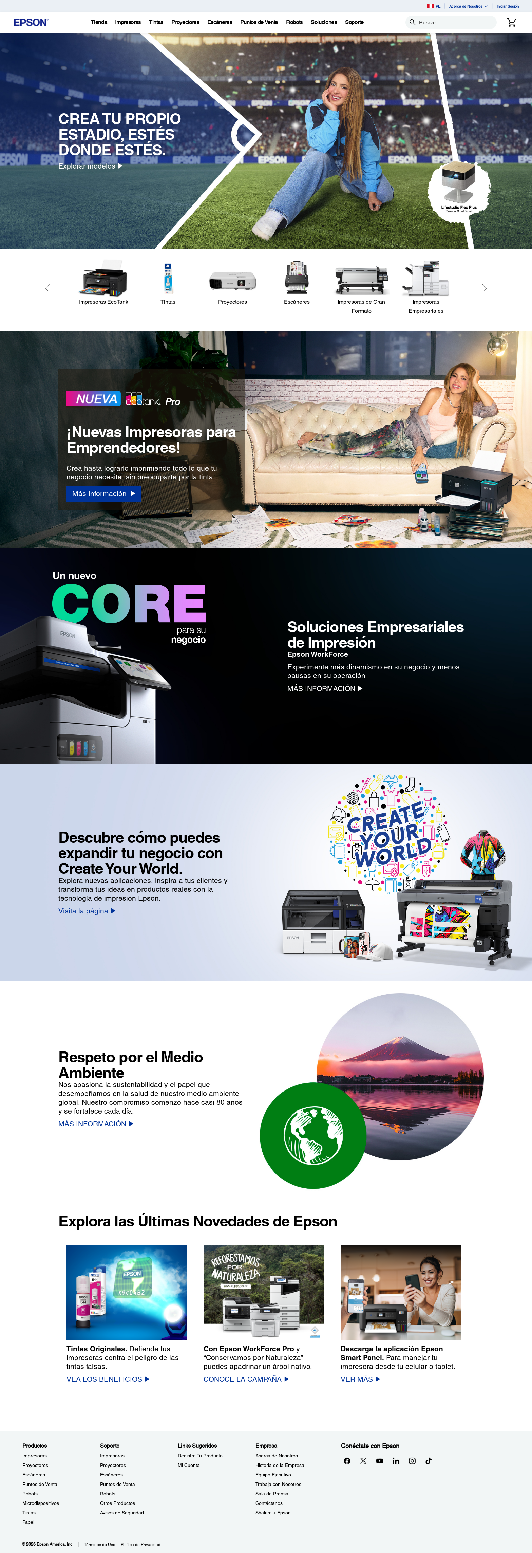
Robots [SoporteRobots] (107, 1493)
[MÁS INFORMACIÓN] (325, 688)
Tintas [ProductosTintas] (29, 1512)
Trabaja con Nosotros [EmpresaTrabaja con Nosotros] (278, 1484)
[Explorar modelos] (90, 166)
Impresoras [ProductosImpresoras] (34, 1455)
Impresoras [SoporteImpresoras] (112, 1455)
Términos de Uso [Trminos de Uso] (99, 1544)
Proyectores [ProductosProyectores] (35, 1465)
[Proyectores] (232, 282)
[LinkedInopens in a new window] (396, 1461)
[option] (266, 141)
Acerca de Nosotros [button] (468, 6)
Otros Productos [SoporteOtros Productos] (117, 1503)
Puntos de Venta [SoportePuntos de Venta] (117, 1484)
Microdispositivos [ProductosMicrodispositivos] (40, 1503)
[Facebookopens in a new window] (347, 1461)
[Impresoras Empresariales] (426, 287)
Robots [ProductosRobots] (30, 1493)
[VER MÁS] (360, 1379)
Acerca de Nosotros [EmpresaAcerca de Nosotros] (276, 1455)
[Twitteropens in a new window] (363, 1461)
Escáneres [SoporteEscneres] (111, 1474)
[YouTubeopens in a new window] (380, 1461)
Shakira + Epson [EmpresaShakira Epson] (273, 1512)
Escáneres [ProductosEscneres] (33, 1474)
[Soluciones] (324, 22)
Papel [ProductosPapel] (28, 1522)
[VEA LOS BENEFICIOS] (108, 1379)
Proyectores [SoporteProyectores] (113, 1465)
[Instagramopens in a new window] (412, 1461)
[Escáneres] (297, 282)
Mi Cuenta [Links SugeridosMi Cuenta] (189, 1465)
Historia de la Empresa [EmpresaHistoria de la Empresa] (279, 1465)
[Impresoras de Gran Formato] (361, 287)
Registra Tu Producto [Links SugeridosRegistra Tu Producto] (200, 1455)
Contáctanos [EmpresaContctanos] (269, 1503)
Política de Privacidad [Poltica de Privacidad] (140, 1544)
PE (433, 6)
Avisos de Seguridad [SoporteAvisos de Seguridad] (122, 1512)
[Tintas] (156, 22)
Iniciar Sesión (508, 6)
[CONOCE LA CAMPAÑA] (246, 1379)
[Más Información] (103, 494)
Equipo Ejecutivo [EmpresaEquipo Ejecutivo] (273, 1474)
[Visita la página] (87, 911)
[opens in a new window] (428, 1461)
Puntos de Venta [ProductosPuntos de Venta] (39, 1484)
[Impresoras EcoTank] (103, 282)
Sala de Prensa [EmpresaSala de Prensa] (271, 1493)
